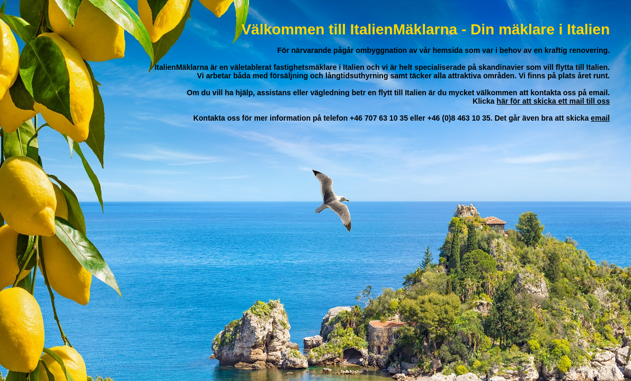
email (600, 118)
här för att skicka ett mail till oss (553, 101)
